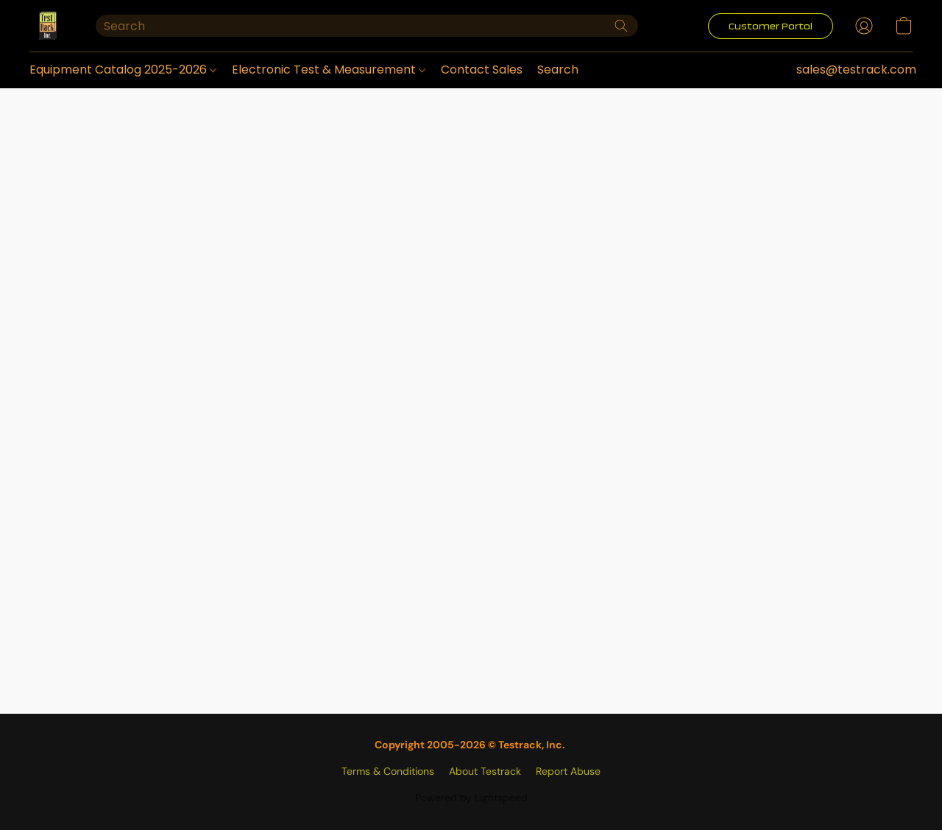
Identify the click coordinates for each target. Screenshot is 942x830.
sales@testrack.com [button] (856, 69)
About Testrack (485, 771)
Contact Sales (482, 69)
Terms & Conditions (387, 771)
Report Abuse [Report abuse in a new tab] (568, 771)
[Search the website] (621, 25)
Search (557, 69)
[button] (47, 25)
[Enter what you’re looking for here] (367, 26)
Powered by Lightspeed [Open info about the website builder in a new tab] (471, 797)
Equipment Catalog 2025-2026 (122, 69)
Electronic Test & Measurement (328, 69)
